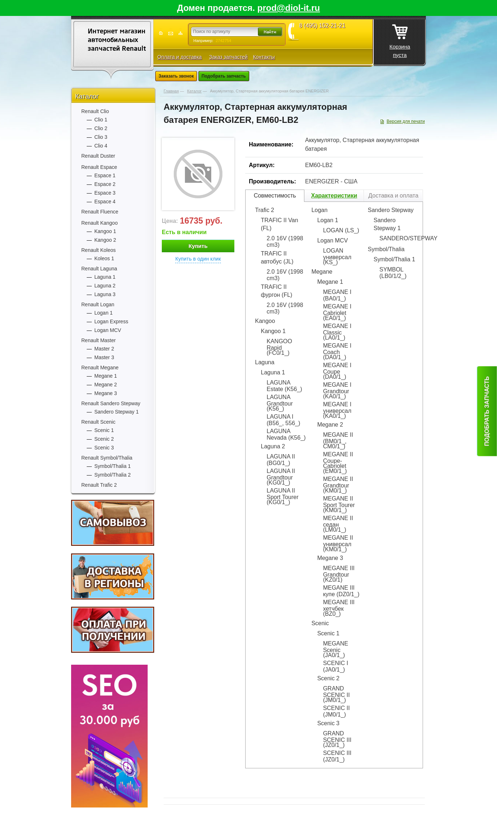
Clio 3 (100, 137)
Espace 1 (104, 175)
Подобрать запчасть (224, 76)
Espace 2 (104, 184)
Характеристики (334, 195)
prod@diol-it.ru (288, 8)
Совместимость (275, 195)
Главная (171, 91)
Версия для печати (406, 121)
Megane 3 (105, 393)
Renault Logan (97, 304)
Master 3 (104, 357)
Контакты (264, 57)
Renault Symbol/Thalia (106, 458)
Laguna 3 (104, 294)
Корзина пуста (399, 39)
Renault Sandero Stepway (110, 403)
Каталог (87, 96)
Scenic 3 (104, 448)
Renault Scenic (98, 422)
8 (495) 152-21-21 (322, 26)
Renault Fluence (99, 212)
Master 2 (104, 349)
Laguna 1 (104, 277)
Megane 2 (105, 384)
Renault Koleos (98, 250)
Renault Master (98, 340)
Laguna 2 (104, 285)
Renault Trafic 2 (99, 485)
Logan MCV (107, 330)
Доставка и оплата (393, 195)
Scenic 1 (104, 430)
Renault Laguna (99, 268)
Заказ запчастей (228, 57)
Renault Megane (100, 367)
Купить (198, 246)
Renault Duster (98, 156)
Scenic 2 (104, 439)
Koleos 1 (104, 258)
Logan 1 (103, 313)
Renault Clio (95, 111)
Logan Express (111, 321)
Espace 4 (104, 201)
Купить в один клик (198, 259)
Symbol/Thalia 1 (112, 466)
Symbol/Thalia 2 (112, 475)
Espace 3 (104, 193)
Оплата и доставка (179, 57)
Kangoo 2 (105, 240)
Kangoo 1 (105, 231)
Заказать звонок (176, 76)
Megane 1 (105, 376)
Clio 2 (100, 128)
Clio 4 (100, 146)
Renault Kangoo (99, 223)
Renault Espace (99, 167)
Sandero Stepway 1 (116, 412)
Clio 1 (100, 120)
